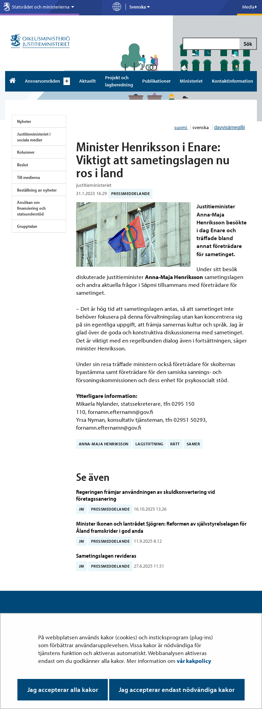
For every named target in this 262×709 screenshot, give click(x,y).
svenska (201, 127)
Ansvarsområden (42, 81)
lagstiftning (149, 443)
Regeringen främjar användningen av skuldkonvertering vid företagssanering (145, 495)
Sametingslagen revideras (106, 555)
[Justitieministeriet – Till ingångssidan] (40, 41)
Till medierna (28, 177)
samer (193, 443)
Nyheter (24, 121)
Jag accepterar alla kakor (62, 689)
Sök (248, 43)
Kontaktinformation (232, 81)
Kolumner (25, 152)
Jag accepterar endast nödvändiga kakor (177, 689)
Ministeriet (191, 81)
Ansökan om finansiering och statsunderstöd (31, 207)
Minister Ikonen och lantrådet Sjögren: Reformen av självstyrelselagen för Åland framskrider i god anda (161, 527)
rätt (175, 443)
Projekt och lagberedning (119, 81)
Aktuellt (87, 81)
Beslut (22, 164)
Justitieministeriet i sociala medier (33, 136)
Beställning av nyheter (37, 190)
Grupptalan (27, 226)
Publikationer (156, 81)
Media (249, 7)
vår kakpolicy (194, 660)
